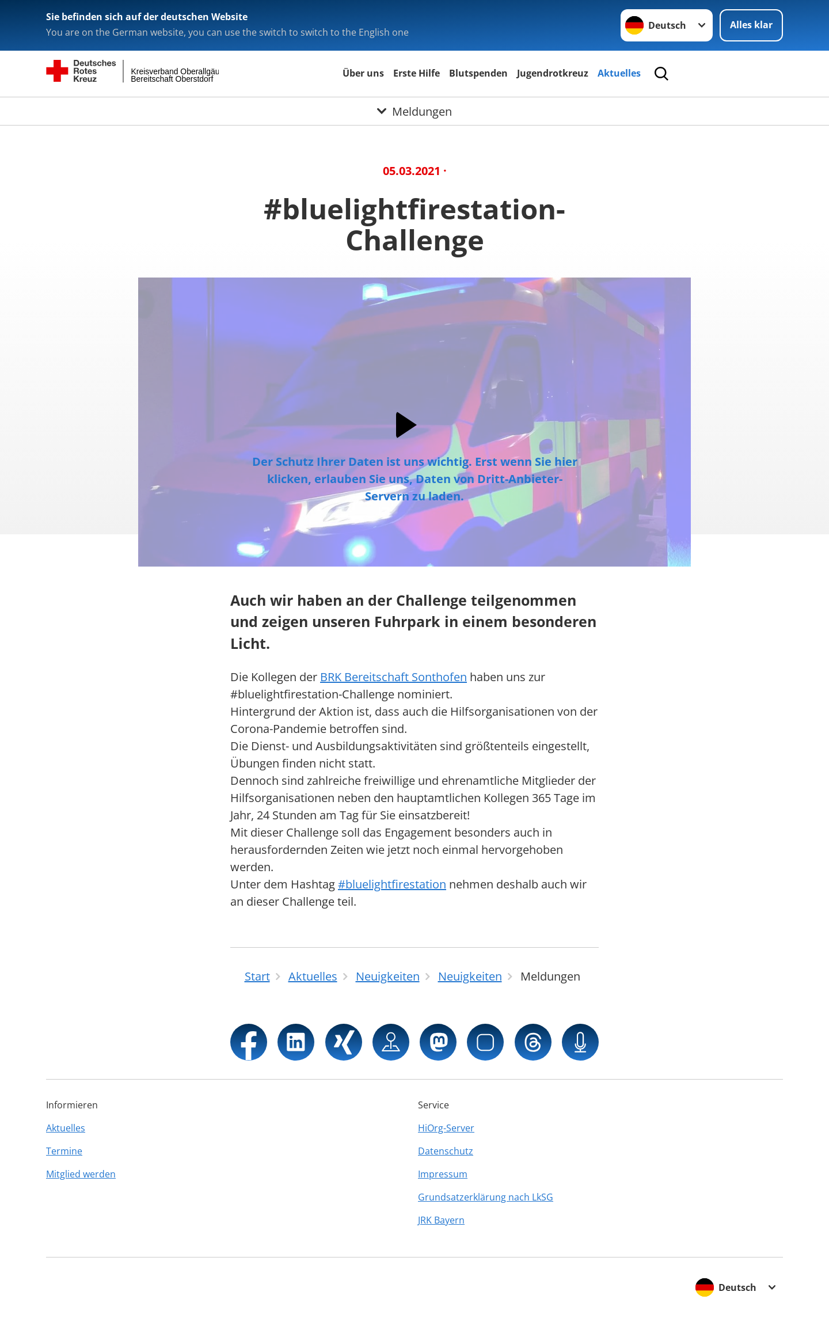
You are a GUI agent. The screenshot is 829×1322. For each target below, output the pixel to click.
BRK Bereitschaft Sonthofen (393, 677)
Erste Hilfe (416, 73)
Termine (64, 1151)
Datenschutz (445, 1151)
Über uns (363, 73)
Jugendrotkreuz (552, 73)
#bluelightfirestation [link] (392, 884)
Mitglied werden (81, 1174)
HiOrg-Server (446, 1128)
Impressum (442, 1174)
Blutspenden (478, 73)
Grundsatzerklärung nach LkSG (485, 1197)
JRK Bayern (441, 1220)
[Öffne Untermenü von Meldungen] (414, 111)
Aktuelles (619, 73)
